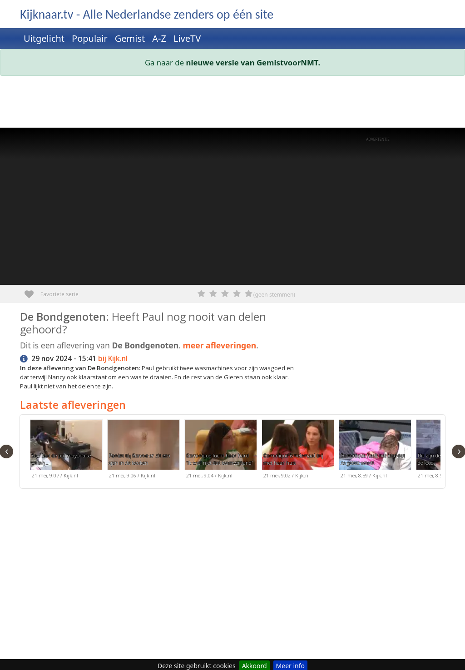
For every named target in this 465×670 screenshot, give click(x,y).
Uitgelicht (44, 38)
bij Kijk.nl (113, 358)
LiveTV (187, 38)
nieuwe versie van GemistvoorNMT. (253, 62)
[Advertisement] (232, 103)
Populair (90, 38)
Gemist (130, 38)
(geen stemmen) (274, 294)
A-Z (159, 38)
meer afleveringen (220, 345)
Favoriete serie (32, 291)
